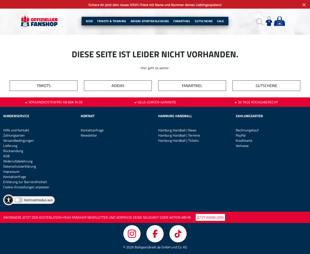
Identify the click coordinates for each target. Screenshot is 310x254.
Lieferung (10, 145)
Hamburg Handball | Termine (179, 135)
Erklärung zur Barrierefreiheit (25, 182)
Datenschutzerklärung (19, 166)
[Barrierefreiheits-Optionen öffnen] (8, 200)
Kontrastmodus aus (38, 200)
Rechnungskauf (247, 130)
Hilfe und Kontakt (16, 130)
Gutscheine (204, 21)
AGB (6, 156)
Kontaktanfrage (14, 177)
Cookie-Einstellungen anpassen (26, 187)
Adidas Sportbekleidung (150, 21)
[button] (259, 21)
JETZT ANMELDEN (210, 217)
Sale (220, 21)
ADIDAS (118, 86)
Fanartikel (182, 21)
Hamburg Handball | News (177, 130)
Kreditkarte (244, 140)
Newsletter (89, 135)
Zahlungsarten (14, 135)
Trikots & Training (111, 21)
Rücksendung (13, 151)
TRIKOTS (44, 86)
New (89, 21)
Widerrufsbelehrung (18, 161)
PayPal (241, 135)
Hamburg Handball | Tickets (178, 140)
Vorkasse (242, 145)
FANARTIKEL (192, 86)
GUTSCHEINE (266, 86)
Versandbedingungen (18, 140)
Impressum (11, 171)
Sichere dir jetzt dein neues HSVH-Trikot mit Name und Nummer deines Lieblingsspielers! (155, 4)
